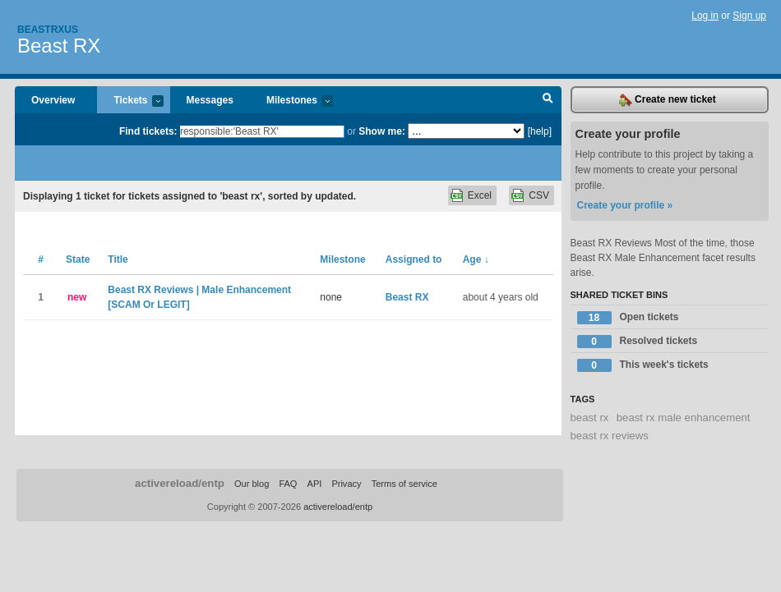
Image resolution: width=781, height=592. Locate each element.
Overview (53, 100)
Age (476, 259)
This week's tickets (643, 365)
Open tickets (628, 317)
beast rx (590, 417)
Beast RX (58, 45)
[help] (540, 131)
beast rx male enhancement (684, 417)
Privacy (346, 484)
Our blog (251, 484)
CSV (539, 195)
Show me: (381, 131)
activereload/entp (179, 483)
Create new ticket (667, 100)
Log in (705, 15)
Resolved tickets (637, 341)
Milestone (342, 259)
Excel (480, 195)
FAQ (288, 484)
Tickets (130, 101)
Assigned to (414, 259)
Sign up (749, 15)
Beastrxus (47, 29)
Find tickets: (148, 131)
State (78, 259)
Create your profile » (625, 205)
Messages (210, 100)
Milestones (291, 101)
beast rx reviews (610, 435)
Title (117, 259)
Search (547, 100)
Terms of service (404, 484)
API (314, 484)
